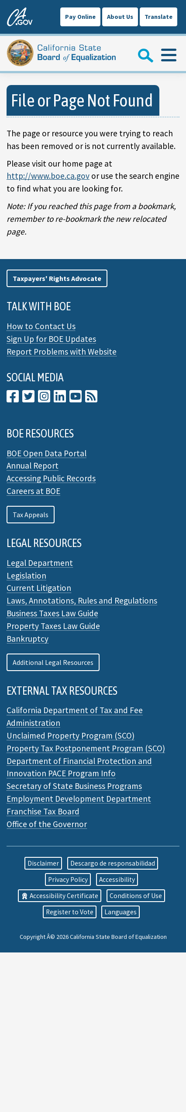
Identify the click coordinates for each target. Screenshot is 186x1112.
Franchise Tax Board (43, 811)
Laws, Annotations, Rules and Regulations (82, 600)
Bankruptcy (27, 638)
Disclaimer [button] (43, 863)
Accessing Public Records (51, 478)
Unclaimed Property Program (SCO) (70, 735)
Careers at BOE (33, 491)
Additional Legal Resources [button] (53, 662)
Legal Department (40, 563)
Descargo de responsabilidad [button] (112, 863)
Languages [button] (120, 912)
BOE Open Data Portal (46, 453)
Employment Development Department (79, 798)
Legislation (26, 575)
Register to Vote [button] (69, 912)
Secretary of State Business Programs (74, 786)
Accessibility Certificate (59, 896)
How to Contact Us (41, 326)
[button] (57, 278)
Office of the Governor (47, 824)
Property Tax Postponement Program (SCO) (86, 748)
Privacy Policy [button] (68, 879)
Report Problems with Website (62, 351)
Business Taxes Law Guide (52, 613)
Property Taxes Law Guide (53, 626)
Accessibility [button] (117, 879)
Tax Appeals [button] (30, 514)
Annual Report (33, 465)
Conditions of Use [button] (136, 896)
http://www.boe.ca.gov (48, 176)
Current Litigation (39, 588)
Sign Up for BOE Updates (51, 339)
